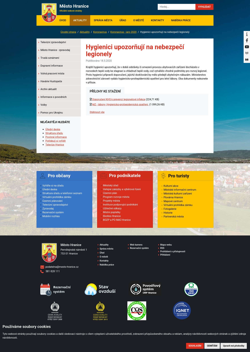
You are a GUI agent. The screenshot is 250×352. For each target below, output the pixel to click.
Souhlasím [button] (195, 345)
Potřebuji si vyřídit (55, 140)
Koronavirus (100, 32)
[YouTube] (247, 47)
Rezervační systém (53, 212)
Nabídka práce (181, 20)
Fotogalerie (170, 208)
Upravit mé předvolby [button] (233, 345)
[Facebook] (247, 40)
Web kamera (136, 244)
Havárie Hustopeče (50, 81)
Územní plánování (52, 200)
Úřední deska (52, 129)
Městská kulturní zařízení (178, 193)
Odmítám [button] (212, 345)
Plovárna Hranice (173, 197)
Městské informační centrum (180, 189)
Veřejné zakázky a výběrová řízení (122, 189)
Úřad (123, 20)
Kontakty (157, 20)
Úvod (64, 20)
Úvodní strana (68, 32)
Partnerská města (174, 216)
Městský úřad (110, 185)
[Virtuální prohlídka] (247, 60)
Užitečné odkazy (112, 208)
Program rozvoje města (116, 196)
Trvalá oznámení (48, 57)
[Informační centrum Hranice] (247, 34)
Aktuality (80, 20)
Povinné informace (56, 137)
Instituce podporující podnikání (120, 204)
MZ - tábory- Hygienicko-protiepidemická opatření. (120, 104)
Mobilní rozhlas (51, 216)
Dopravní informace (50, 65)
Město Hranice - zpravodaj (54, 50)
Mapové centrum (173, 201)
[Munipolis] (247, 53)
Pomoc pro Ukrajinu (50, 112)
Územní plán (110, 193)
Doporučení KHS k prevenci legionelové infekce (118, 99)
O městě (138, 20)
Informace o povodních (52, 96)
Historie (168, 212)
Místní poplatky (111, 212)
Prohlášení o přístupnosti (172, 251)
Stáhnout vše (97, 112)
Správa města (103, 20)
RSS (162, 248)
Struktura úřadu (54, 133)
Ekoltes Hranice (112, 216)
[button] (204, 7)
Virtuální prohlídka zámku (56, 197)
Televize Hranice (54, 144)
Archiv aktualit (47, 89)
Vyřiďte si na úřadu (53, 185)
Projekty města (111, 200)
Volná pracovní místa (51, 73)
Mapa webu (166, 244)
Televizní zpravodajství (52, 42)
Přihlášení (165, 255)
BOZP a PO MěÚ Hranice (117, 219)
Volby (42, 104)
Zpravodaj (48, 208)
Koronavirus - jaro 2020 (123, 32)
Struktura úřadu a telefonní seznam (62, 193)
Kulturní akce (171, 185)
